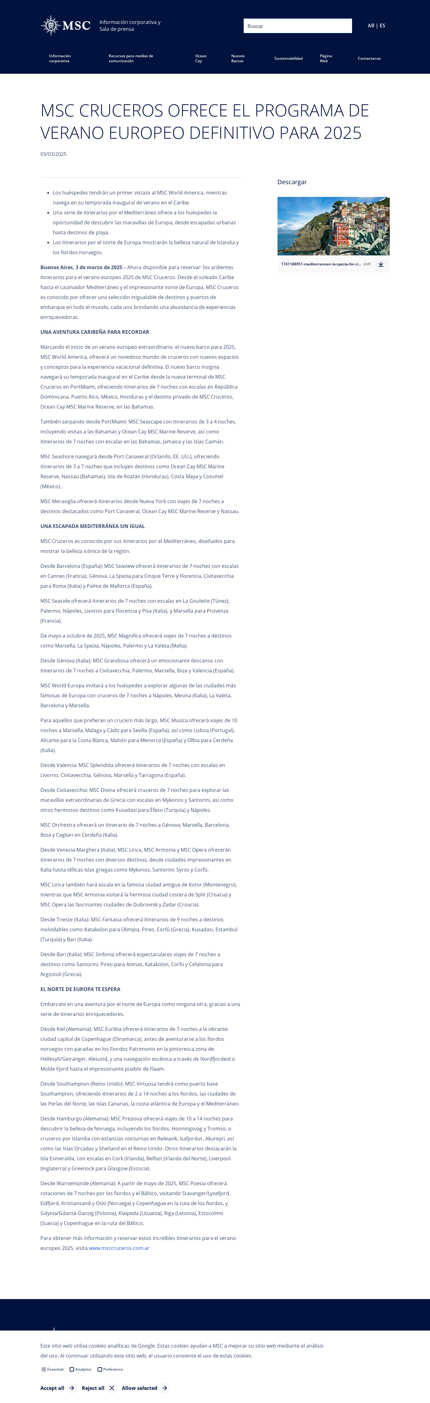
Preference (113, 1369)
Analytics (83, 1369)
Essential (55, 1369)
